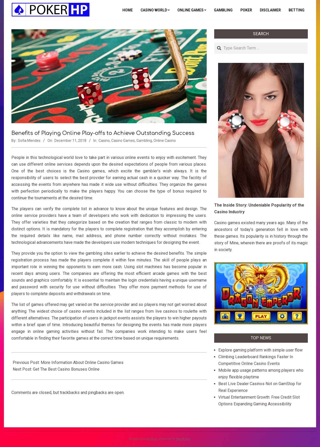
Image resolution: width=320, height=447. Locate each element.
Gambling (144, 140)
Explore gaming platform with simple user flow (260, 350)
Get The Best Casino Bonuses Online (66, 369)
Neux (154, 439)
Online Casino (165, 140)
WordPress (183, 439)
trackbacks (70, 392)
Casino (104, 140)
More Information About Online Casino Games (82, 362)
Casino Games (123, 140)
